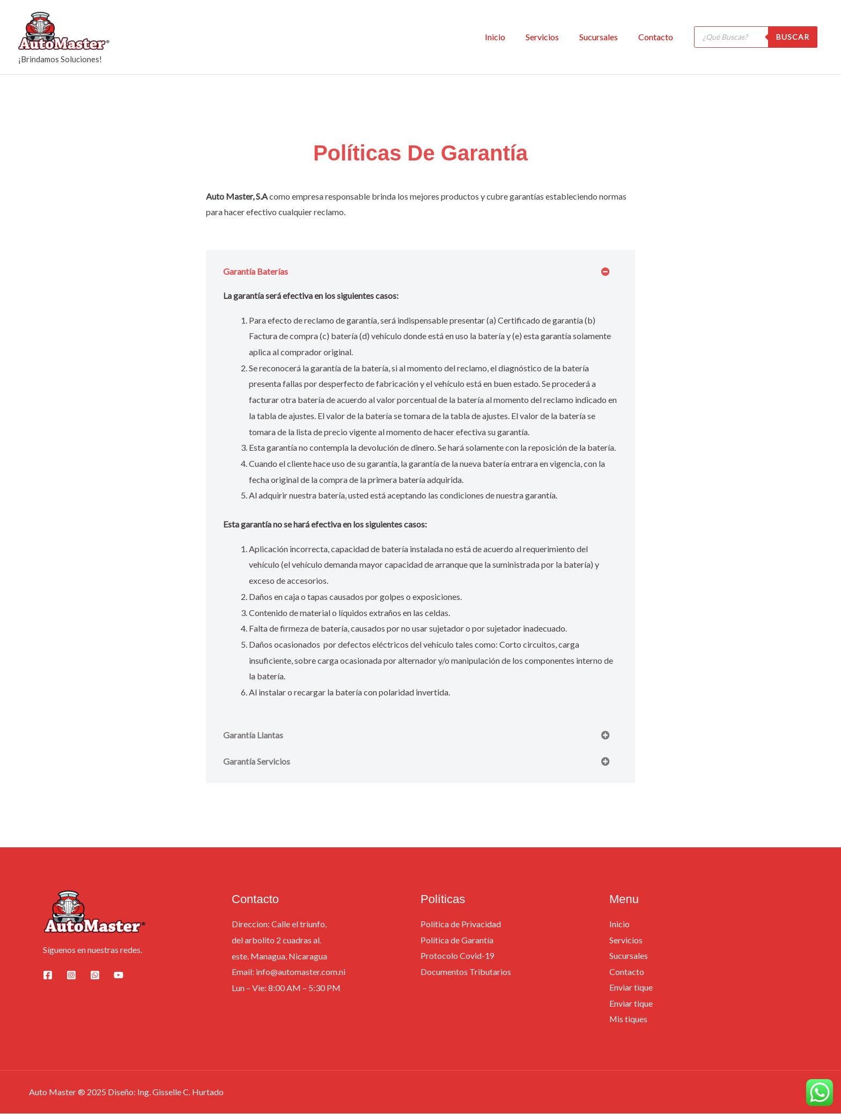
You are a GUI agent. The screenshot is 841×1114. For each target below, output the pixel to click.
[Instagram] (71, 975)
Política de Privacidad (460, 924)
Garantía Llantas (253, 735)
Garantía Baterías (255, 271)
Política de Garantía (456, 940)
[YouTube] (118, 975)
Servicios (550, 37)
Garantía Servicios (256, 761)
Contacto (657, 37)
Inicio (506, 37)
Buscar (792, 36)
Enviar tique (631, 988)
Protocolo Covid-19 (457, 956)
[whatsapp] (95, 975)
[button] (420, 271)
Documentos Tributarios (465, 971)
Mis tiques (628, 1019)
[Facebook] (48, 975)
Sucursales (603, 37)
